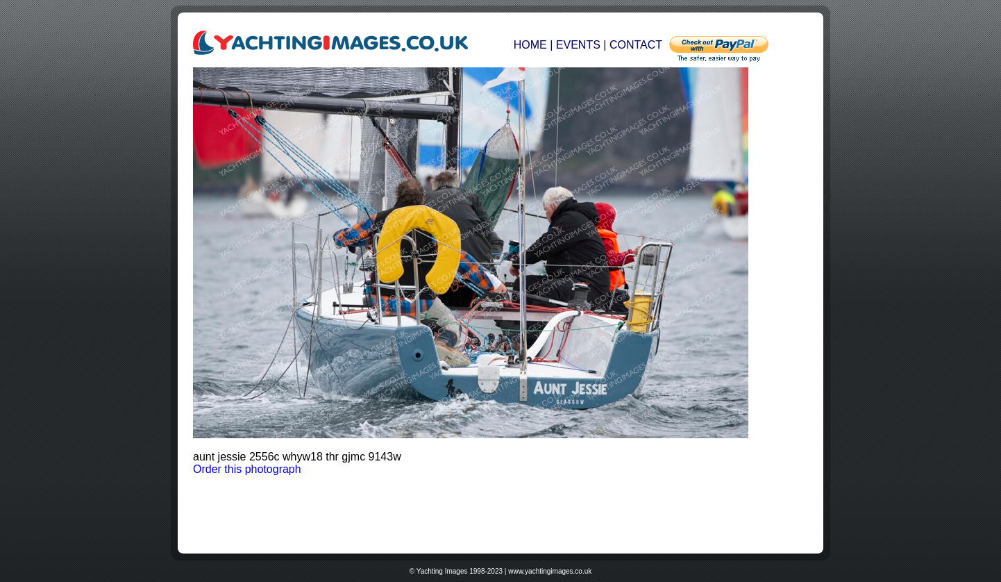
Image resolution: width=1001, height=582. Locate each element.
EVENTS (578, 45)
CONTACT (635, 45)
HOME (532, 45)
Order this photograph (247, 469)
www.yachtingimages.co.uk (549, 571)
